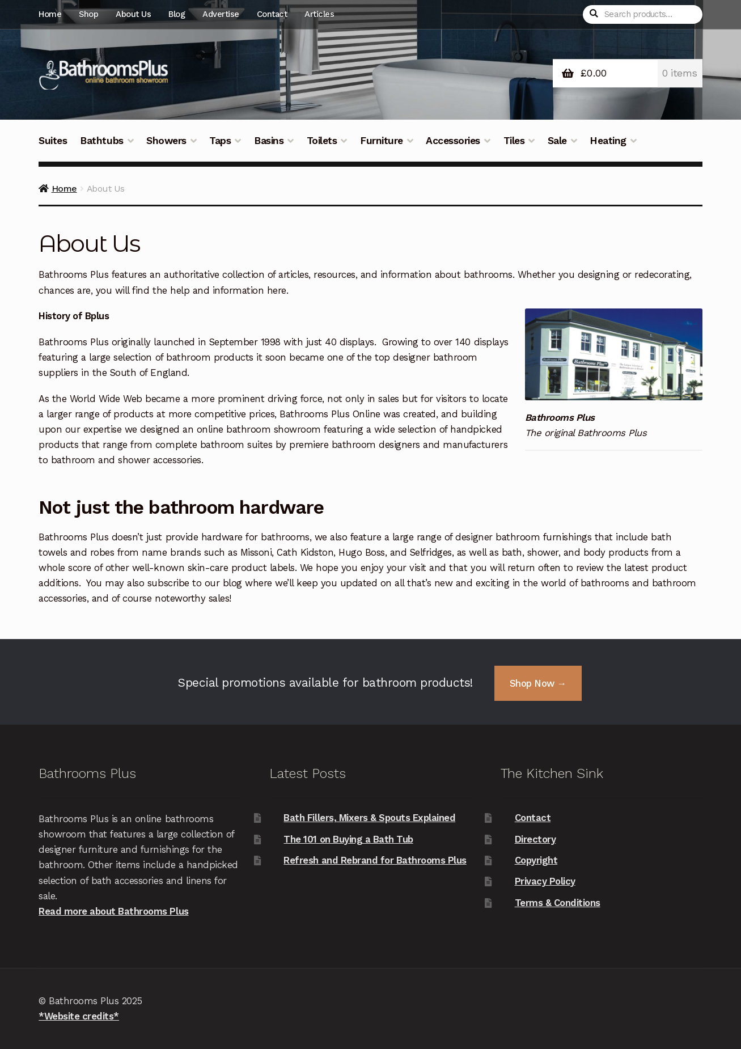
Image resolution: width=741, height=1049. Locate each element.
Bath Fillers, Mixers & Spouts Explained (369, 817)
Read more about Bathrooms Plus (113, 911)
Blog (176, 14)
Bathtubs (101, 140)
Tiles (514, 140)
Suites (53, 140)
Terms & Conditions (557, 902)
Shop (88, 14)
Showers (166, 140)
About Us (133, 14)
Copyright (536, 860)
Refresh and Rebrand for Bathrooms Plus (374, 860)
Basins (268, 140)
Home (50, 14)
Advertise (220, 14)
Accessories (453, 140)
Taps (220, 140)
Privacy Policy (545, 881)
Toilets (322, 140)
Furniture (381, 140)
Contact (272, 14)
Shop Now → (538, 683)
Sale (557, 140)
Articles (319, 14)
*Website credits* (79, 1016)
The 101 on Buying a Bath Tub (348, 839)
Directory (535, 839)
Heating (608, 140)
